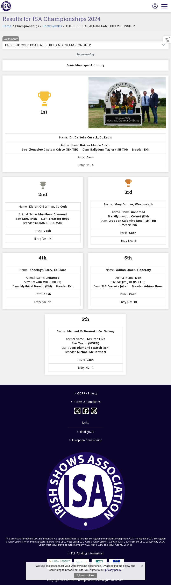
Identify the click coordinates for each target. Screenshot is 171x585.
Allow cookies (85, 575)
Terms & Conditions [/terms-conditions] (85, 401)
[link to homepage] (6, 6)
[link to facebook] (86, 411)
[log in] (155, 6)
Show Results (52, 27)
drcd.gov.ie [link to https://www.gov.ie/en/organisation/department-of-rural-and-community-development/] (85, 431)
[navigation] (164, 6)
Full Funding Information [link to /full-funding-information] (85, 553)
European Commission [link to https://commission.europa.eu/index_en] (85, 440)
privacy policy (113, 569)
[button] (167, 39)
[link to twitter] (77, 411)
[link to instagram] (94, 411)
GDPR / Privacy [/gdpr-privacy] (85, 393)
